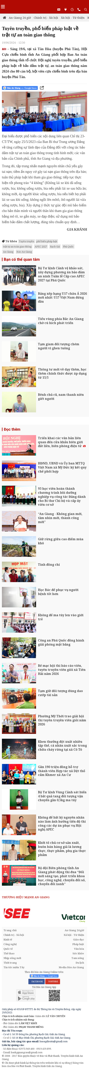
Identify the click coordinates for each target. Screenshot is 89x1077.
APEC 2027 (41, 246)
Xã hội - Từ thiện (73, 17)
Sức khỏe (78, 953)
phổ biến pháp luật (46, 241)
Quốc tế (8, 948)
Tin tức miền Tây (13, 967)
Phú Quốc (68, 246)
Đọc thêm (12, 429)
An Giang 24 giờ (20, 17)
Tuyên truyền (26, 241)
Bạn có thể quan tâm (22, 259)
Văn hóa (79, 948)
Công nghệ (10, 944)
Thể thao (8, 953)
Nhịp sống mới (12, 958)
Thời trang (10, 962)
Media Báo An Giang (71, 967)
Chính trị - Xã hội (46, 17)
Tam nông (77, 958)
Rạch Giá (55, 246)
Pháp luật (78, 944)
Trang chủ (10, 930)
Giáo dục (78, 939)
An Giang (8, 251)
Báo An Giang (24, 251)
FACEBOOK (36, 981)
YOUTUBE (52, 981)
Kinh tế (7, 939)
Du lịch (80, 962)
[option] (44, 913)
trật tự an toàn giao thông (17, 246)
